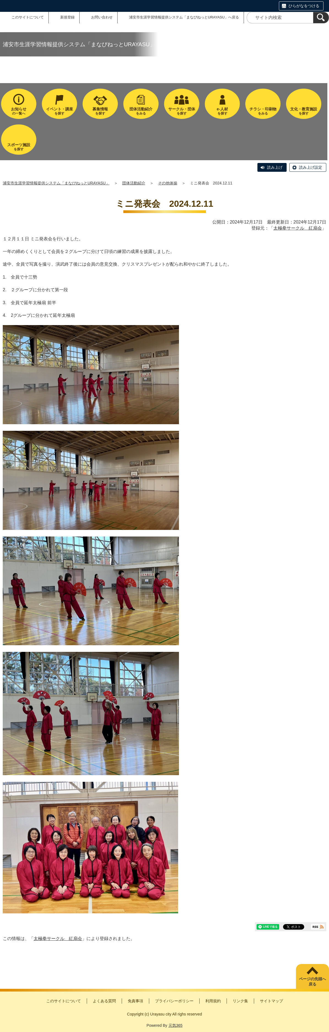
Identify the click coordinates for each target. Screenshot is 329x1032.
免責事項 (135, 1001)
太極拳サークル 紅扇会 (297, 228)
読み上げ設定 (310, 167)
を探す (59, 111)
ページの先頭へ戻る (312, 982)
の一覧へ (19, 111)
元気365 (175, 1025)
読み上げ (274, 167)
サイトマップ (271, 1001)
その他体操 (167, 183)
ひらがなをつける (304, 6)
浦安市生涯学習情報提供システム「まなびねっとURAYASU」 (56, 183)
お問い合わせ (102, 17)
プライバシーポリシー (174, 1001)
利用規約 (213, 1001)
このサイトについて (28, 17)
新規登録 (67, 17)
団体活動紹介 (133, 183)
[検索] (321, 17)
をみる (141, 111)
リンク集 (240, 1001)
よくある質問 (104, 1001)
